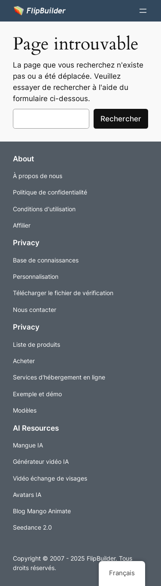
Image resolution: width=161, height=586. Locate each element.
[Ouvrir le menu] (143, 11)
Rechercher (120, 118)
